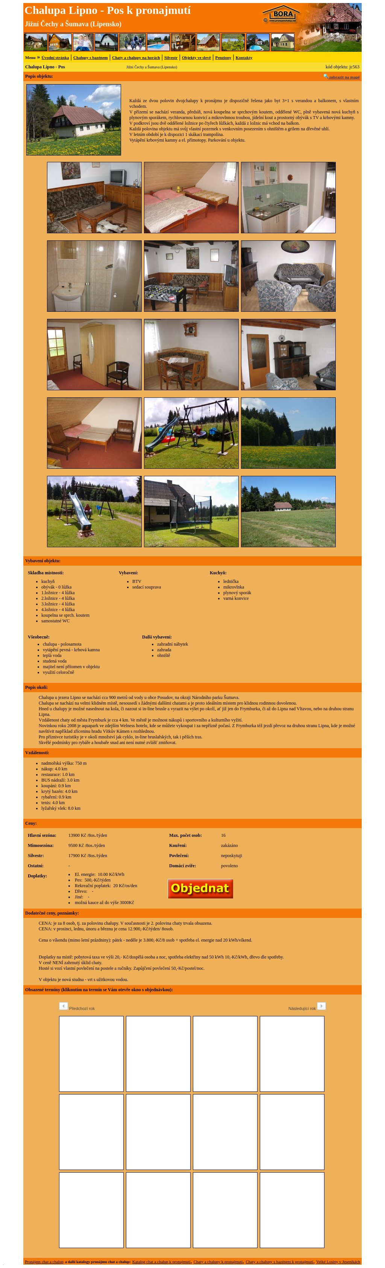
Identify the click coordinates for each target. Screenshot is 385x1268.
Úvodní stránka (55, 57)
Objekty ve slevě (196, 57)
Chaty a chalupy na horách (136, 57)
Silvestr (170, 57)
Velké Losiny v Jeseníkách (338, 1261)
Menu (30, 57)
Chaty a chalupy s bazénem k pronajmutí (279, 1261)
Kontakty (244, 57)
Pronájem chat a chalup (44, 1261)
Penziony (223, 57)
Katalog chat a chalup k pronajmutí (161, 1261)
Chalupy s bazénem (90, 57)
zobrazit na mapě (342, 77)
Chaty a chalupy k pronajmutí (218, 1261)
